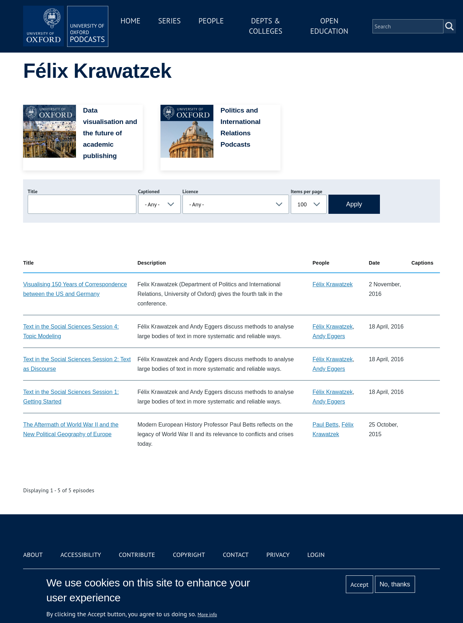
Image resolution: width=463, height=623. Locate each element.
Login (316, 555)
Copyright (189, 555)
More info (207, 614)
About (33, 555)
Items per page (306, 191)
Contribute (137, 555)
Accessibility (80, 555)
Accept (359, 584)
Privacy (277, 555)
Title (33, 191)
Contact (236, 555)
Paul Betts (325, 425)
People (211, 21)
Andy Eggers (328, 336)
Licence (190, 191)
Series (169, 21)
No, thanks (395, 584)
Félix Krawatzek (332, 284)
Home (130, 21)
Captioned (149, 191)
